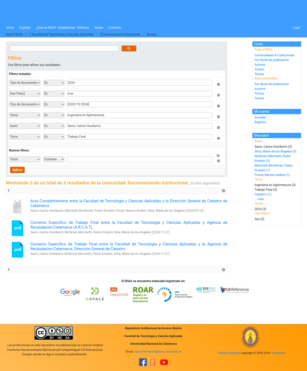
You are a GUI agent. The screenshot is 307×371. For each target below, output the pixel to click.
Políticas (83, 27)
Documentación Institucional (120, 34)
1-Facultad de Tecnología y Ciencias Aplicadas (61, 34)
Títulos (259, 69)
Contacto (114, 27)
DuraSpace (279, 353)
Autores (260, 65)
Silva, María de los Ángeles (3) (275, 151)
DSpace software (229, 353)
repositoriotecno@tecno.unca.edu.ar (157, 351)
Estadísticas (66, 27)
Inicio (10, 27)
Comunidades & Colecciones (274, 55)
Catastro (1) (263, 194)
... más (259, 199)
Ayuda (98, 27)
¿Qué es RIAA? (46, 27)
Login (297, 27)
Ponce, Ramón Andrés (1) (272, 175)
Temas (259, 74)
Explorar (25, 27)
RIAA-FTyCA (14, 34)
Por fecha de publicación (272, 60)
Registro (260, 122)
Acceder (260, 117)
